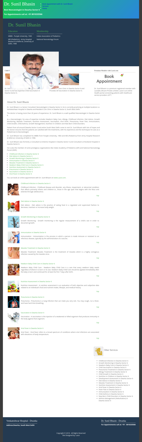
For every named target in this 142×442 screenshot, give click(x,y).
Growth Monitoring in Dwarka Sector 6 (23, 158)
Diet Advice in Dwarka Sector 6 (20, 156)
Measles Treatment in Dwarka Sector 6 (24, 163)
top (97, 195)
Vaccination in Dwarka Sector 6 (21, 172)
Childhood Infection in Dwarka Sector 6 (24, 154)
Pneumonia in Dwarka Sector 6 (21, 169)
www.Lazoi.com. (60, 178)
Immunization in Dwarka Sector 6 (21, 160)
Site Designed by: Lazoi (71, 435)
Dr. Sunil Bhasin (19, 4)
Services (45, 6)
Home (44, 8)
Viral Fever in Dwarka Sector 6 (20, 174)
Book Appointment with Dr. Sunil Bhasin (57, 4)
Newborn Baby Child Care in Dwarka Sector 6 (26, 165)
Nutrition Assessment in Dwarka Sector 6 (24, 167)
